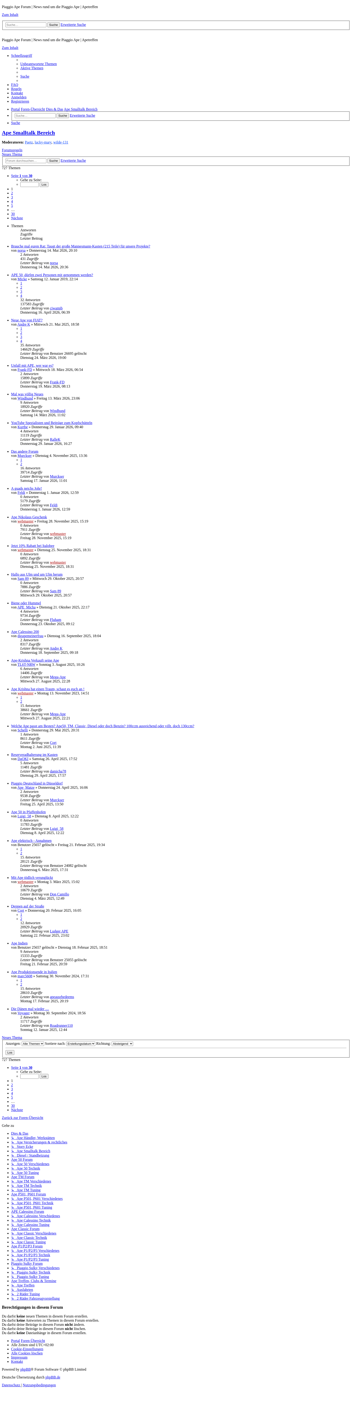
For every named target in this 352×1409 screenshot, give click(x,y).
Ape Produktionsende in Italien (34, 972)
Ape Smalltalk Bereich (28, 133)
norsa (22, 250)
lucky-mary (43, 142)
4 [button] (12, 201)
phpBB (25, 1369)
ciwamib (56, 308)
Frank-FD (25, 370)
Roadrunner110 (61, 1025)
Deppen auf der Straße (27, 906)
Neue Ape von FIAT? (26, 320)
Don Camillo (59, 894)
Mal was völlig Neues (27, 394)
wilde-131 (60, 142)
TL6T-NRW (26, 664)
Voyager (24, 1013)
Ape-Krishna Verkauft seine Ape (35, 660)
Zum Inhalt (10, 15)
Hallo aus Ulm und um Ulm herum (37, 574)
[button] (21, 176)
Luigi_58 (24, 816)
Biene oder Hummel (26, 603)
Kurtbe (23, 427)
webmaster (25, 521)
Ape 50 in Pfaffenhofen (28, 812)
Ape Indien (19, 943)
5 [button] (12, 206)
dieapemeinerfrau (30, 636)
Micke (22, 279)
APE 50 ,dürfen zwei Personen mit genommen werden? (52, 275)
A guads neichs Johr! (26, 488)
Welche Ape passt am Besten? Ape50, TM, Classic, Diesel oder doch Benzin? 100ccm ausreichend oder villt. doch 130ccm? (102, 726)
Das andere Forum (24, 451)
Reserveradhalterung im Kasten (34, 755)
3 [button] (12, 197)
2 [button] (12, 193)
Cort (53, 743)
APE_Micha (26, 607)
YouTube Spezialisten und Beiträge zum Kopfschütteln (51, 423)
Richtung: (114, 1043)
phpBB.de (52, 1377)
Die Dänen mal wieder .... (30, 1009)
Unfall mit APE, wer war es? (32, 365)
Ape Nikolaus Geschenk (29, 517)
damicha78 (58, 771)
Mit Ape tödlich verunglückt (32, 878)
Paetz (29, 142)
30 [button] (13, 214)
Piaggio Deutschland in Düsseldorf (37, 783)
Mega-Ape (58, 677)
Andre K (23, 324)
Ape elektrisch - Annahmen (31, 841)
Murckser (25, 456)
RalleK (55, 439)
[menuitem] (38, 64)
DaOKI (23, 759)
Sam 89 (23, 579)
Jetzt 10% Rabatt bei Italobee (32, 546)
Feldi (21, 493)
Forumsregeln (12, 150)
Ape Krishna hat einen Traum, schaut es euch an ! (47, 689)
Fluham (55, 620)
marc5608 (25, 976)
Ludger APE (59, 931)
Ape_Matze (26, 787)
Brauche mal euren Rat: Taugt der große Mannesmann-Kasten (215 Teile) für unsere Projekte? (80, 246)
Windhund (25, 398)
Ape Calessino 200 (25, 632)
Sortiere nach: (70, 1043)
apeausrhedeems (62, 997)
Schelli (23, 730)
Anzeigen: (25, 1043)
